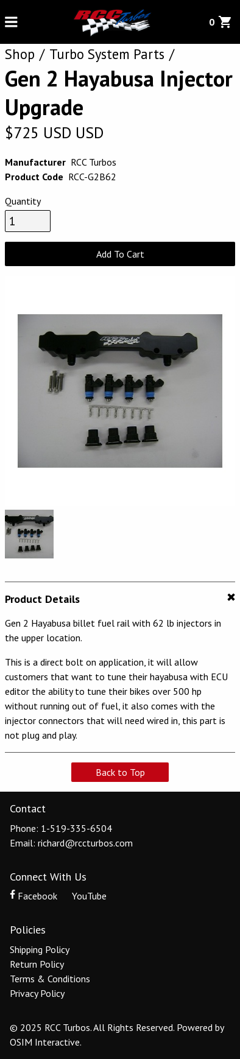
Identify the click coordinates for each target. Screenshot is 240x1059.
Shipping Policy (39, 949)
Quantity (23, 201)
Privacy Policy (37, 993)
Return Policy (37, 964)
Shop (20, 54)
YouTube (83, 896)
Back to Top (120, 772)
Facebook (35, 896)
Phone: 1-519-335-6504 (61, 828)
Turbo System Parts (106, 54)
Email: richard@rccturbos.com (71, 843)
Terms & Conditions (50, 979)
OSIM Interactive (45, 1042)
